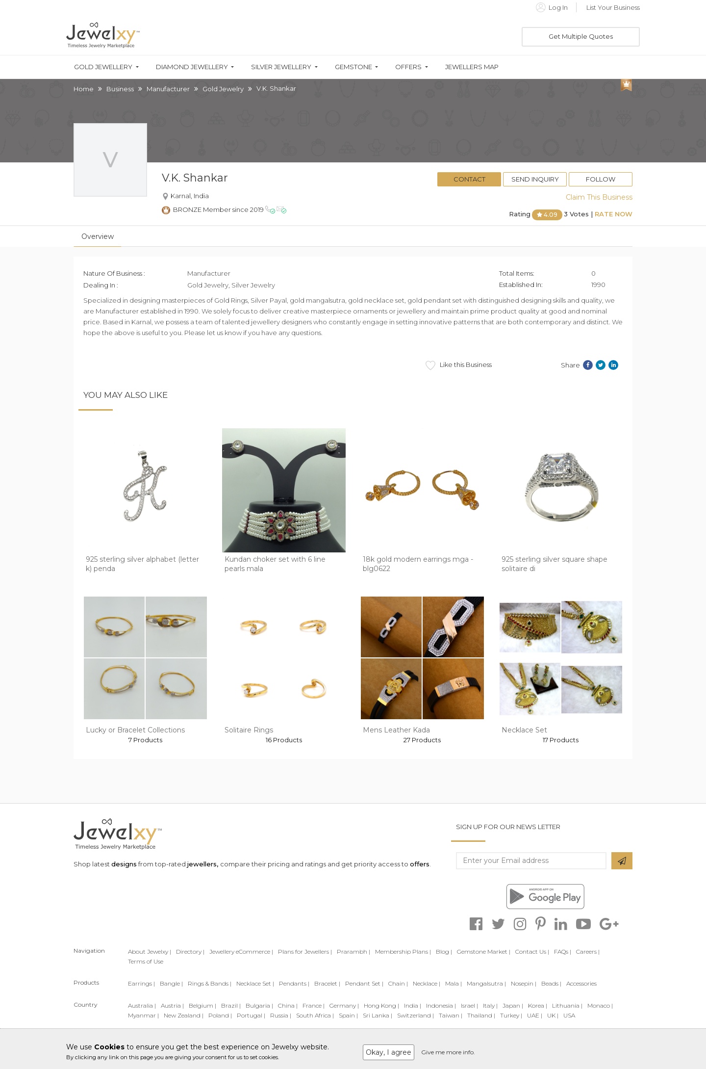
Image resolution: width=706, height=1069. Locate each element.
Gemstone (353, 67)
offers (419, 864)
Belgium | (202, 1005)
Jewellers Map (472, 67)
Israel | (469, 1005)
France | (314, 1005)
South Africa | (315, 1015)
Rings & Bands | (209, 983)
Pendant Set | (364, 983)
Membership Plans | (403, 951)
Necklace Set (524, 730)
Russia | (280, 1015)
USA (569, 1015)
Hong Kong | (381, 1005)
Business (120, 89)
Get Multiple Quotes (581, 36)
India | (412, 1005)
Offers (408, 67)
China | (288, 1005)
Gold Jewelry (223, 89)
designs (124, 864)
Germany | (344, 1005)
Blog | (444, 951)
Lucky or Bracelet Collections (135, 730)
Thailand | (481, 1015)
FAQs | (562, 951)
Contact (469, 179)
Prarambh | (353, 951)
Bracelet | (327, 983)
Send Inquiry (535, 179)
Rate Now (613, 214)
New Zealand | (183, 1015)
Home (84, 89)
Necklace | (426, 983)
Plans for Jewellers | (305, 951)
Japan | (513, 1005)
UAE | (534, 1015)
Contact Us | (532, 951)
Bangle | (171, 983)
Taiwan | (450, 1015)
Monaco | (600, 1005)
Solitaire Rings (249, 730)
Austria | (172, 1005)
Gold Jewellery (103, 67)
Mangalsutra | (486, 983)
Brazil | (231, 1005)
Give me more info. (448, 1052)
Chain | (398, 983)
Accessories (581, 983)
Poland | (220, 1015)
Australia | (142, 1005)
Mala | (453, 983)
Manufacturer (168, 89)
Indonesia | (441, 1005)
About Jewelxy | (149, 951)
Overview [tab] (97, 236)
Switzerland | (415, 1015)
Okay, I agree (388, 1052)
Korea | (537, 1005)
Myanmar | (143, 1015)
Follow (600, 179)
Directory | (190, 951)
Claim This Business (599, 197)
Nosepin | (523, 983)
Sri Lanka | (377, 1015)
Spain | (348, 1015)
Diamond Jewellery (192, 67)
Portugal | (251, 1015)
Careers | (588, 951)
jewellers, (202, 864)
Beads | (551, 983)
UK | (552, 1015)
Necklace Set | (255, 983)
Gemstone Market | (483, 951)
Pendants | (294, 983)
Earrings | (141, 983)
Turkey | (511, 1015)
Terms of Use (145, 961)
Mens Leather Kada (396, 730)
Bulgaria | (259, 1005)
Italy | (490, 1005)
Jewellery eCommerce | (241, 951)
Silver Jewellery (281, 67)
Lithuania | (567, 1005)
